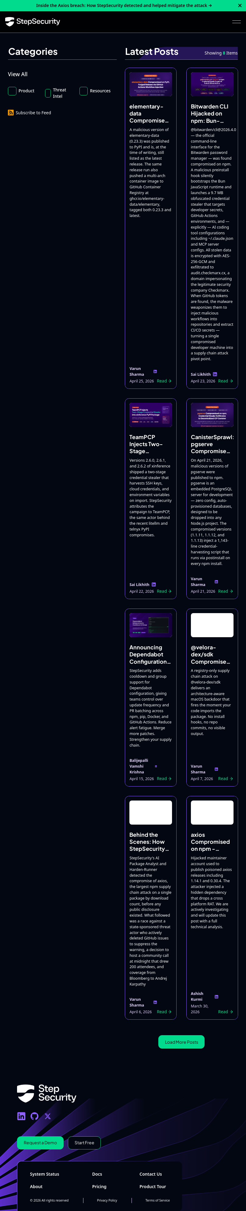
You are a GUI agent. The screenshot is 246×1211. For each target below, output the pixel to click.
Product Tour (152, 1186)
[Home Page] (32, 22)
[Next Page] (181, 1042)
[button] (236, 22)
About (36, 1186)
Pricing (99, 1186)
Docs (97, 1174)
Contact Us (150, 1174)
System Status (44, 1174)
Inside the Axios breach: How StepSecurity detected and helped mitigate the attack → (124, 5)
